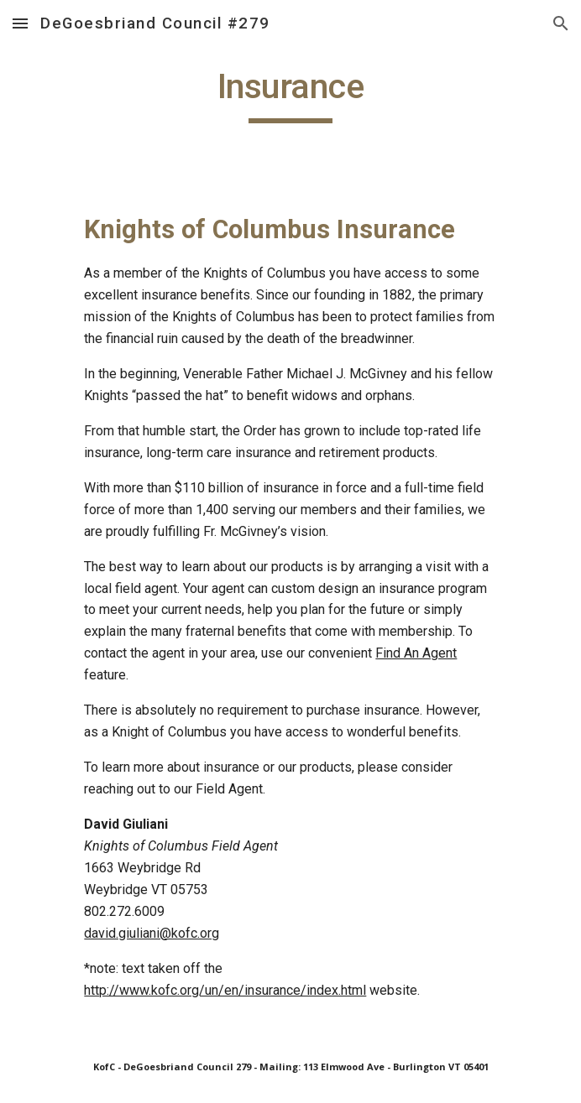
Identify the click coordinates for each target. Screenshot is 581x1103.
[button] (20, 23)
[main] (290, 94)
